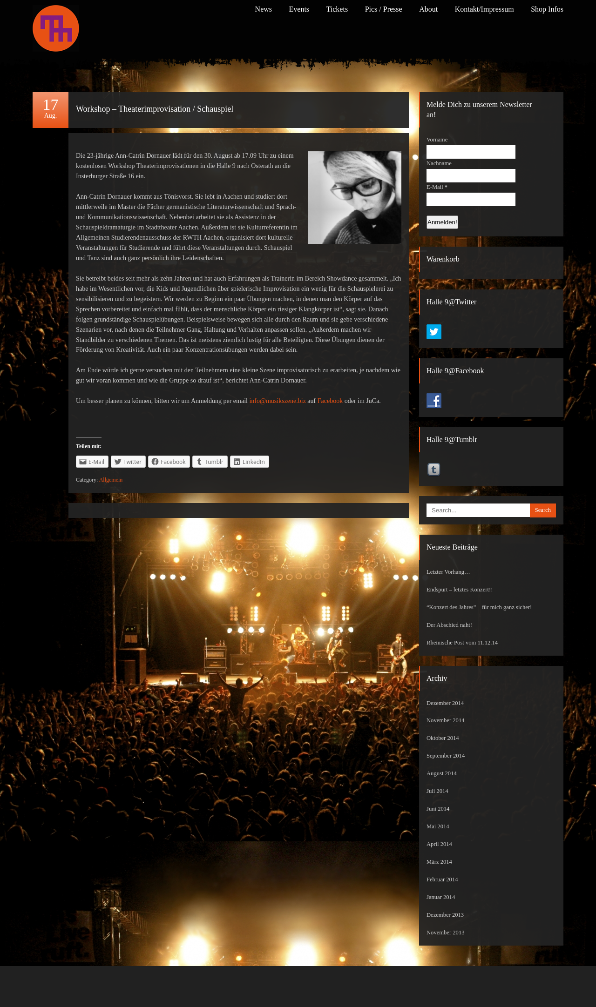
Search (543, 510)
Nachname (439, 163)
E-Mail (437, 187)
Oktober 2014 (443, 738)
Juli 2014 (437, 791)
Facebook (330, 400)
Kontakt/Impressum (484, 9)
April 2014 (439, 844)
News (263, 9)
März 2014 (439, 862)
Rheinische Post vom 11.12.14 (462, 642)
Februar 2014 (442, 879)
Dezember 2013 (445, 915)
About (428, 9)
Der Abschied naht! (449, 625)
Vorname (437, 139)
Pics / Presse (383, 9)
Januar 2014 (441, 897)
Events (299, 9)
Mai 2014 (438, 826)
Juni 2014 (438, 809)
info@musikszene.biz (277, 400)
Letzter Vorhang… (448, 572)
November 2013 (446, 932)
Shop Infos (547, 9)
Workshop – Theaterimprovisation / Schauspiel (154, 109)
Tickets (337, 9)
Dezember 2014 (445, 703)
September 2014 (446, 755)
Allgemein (111, 480)
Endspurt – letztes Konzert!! (460, 589)
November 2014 (446, 720)
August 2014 (442, 773)
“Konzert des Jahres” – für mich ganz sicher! (479, 607)
